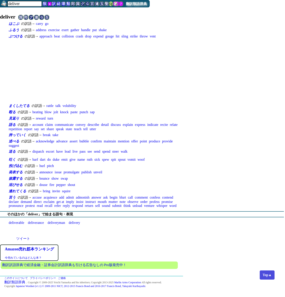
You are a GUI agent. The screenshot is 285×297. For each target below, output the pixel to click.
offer (134, 141)
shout (71, 185)
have (59, 151)
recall (49, 206)
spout (122, 159)
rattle (50, 106)
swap (64, 178)
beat (57, 36)
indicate (152, 125)
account (37, 125)
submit (117, 206)
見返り (14, 118)
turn (50, 118)
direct (37, 202)
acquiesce (50, 197)
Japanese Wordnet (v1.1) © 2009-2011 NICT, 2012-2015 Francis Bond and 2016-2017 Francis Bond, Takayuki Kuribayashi (80, 286)
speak (60, 129)
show (55, 178)
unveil (97, 172)
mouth (102, 202)
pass (83, 151)
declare (14, 202)
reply (66, 206)
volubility (69, 106)
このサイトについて (16, 278)
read (40, 206)
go (46, 23)
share (50, 129)
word (172, 206)
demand (26, 202)
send (97, 151)
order (144, 202)
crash (79, 36)
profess (154, 202)
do (49, 159)
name (81, 159)
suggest (14, 145)
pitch (50, 166)
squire (66, 191)
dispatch (38, 151)
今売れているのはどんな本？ (23, 257)
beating (37, 112)
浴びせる (16, 185)
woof (141, 159)
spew (105, 159)
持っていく (17, 135)
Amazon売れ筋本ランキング (29, 249)
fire (51, 185)
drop (88, 36)
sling (124, 36)
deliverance (36, 222)
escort (50, 151)
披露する (16, 178)
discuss (116, 125)
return (89, 206)
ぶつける (16, 36)
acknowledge (45, 141)
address (41, 30)
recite (164, 125)
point (143, 141)
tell (85, 129)
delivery (74, 222)
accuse (37, 197)
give (73, 159)
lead (68, 151)
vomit (131, 159)
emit (64, 159)
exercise (54, 30)
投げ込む (16, 166)
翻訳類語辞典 (136, 4)
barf (35, 159)
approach (45, 36)
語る (12, 125)
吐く (12, 159)
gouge (109, 36)
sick (97, 159)
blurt (122, 197)
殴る (12, 112)
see (90, 151)
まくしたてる (19, 106)
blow (48, 112)
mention (123, 141)
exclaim (49, 202)
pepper (61, 185)
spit (113, 159)
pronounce (16, 206)
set (43, 129)
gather (75, 30)
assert (73, 141)
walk (124, 151)
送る (12, 151)
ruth (90, 159)
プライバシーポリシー (43, 278)
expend (98, 36)
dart (42, 159)
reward (41, 118)
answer (96, 197)
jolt (55, 112)
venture (149, 206)
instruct (90, 202)
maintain (110, 141)
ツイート (23, 238)
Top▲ (267, 275)
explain (128, 125)
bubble (84, 141)
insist (79, 202)
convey (81, 125)
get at (60, 202)
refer (57, 206)
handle (85, 30)
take (55, 135)
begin (114, 197)
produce (154, 141)
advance (62, 141)
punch (84, 112)
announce (46, 172)
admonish (82, 197)
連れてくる (17, 191)
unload (137, 206)
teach (77, 129)
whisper (162, 206)
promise (167, 202)
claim (49, 125)
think (127, 206)
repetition (15, 129)
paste (74, 112)
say (36, 129)
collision (68, 36)
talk (58, 106)
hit (117, 36)
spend (106, 151)
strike (134, 36)
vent (153, 36)
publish (86, 172)
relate (174, 125)
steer (115, 151)
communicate (64, 125)
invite (56, 191)
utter (93, 129)
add (61, 197)
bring (46, 191)
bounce (44, 178)
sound (106, 206)
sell (97, 206)
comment (141, 197)
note (123, 202)
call (130, 197)
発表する (16, 172)
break (47, 135)
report (28, 129)
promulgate (72, 172)
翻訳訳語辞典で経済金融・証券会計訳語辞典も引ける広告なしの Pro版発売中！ (64, 265)
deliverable (16, 222)
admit (70, 197)
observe (132, 202)
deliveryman (56, 222)
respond (77, 206)
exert (65, 30)
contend (167, 197)
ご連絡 (62, 278)
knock (64, 112)
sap (92, 112)
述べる (14, 141)
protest (30, 206)
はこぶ (14, 23)
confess (155, 197)
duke (56, 159)
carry (39, 23)
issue (58, 172)
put (94, 30)
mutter (113, 202)
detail (105, 125)
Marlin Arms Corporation (127, 282)
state (69, 129)
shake (103, 30)
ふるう (14, 30)
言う (12, 197)
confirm (96, 141)
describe (93, 125)
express (140, 125)
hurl (42, 166)
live (75, 151)
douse (43, 185)
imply (70, 202)
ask (105, 197)
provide (167, 141)
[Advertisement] (96, 70)
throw (144, 36)
